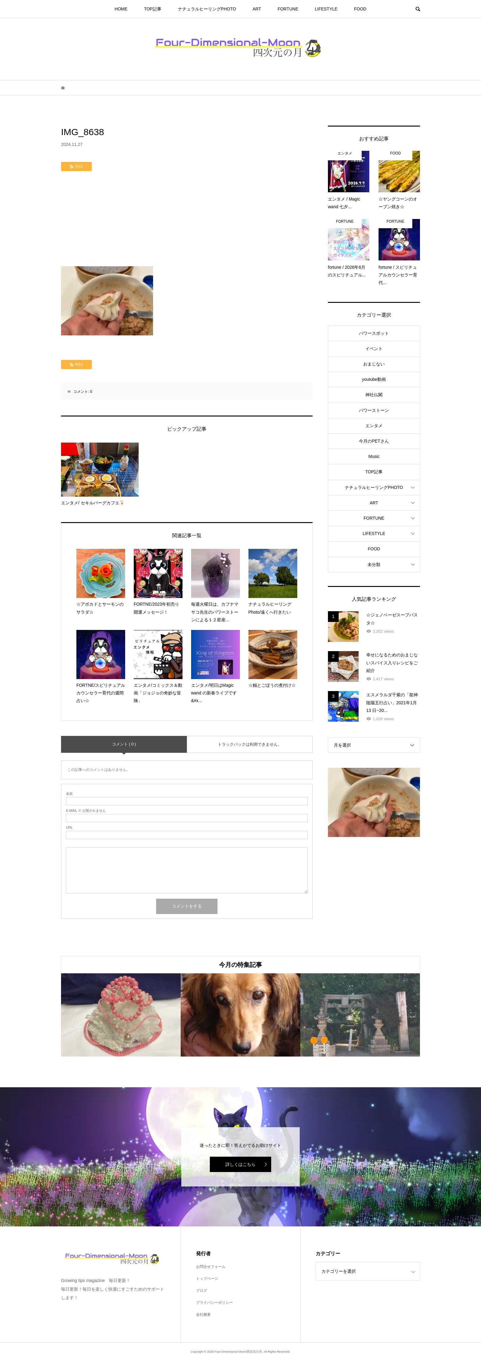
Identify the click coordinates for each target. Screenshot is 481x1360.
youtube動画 (374, 379)
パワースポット (374, 333)
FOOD (360, 8)
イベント (374, 348)
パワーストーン (374, 410)
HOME (121, 8)
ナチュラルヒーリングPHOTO (207, 8)
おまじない (374, 363)
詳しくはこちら (240, 1164)
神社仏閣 (374, 394)
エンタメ (374, 425)
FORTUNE (288, 8)
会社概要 (203, 1314)
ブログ (201, 1290)
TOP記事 (152, 8)
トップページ (207, 1278)
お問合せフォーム (210, 1266)
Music (374, 456)
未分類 (373, 564)
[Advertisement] (187, 220)
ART (256, 8)
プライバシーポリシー (214, 1302)
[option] (121, 1015)
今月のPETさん (374, 441)
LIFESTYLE (326, 8)
